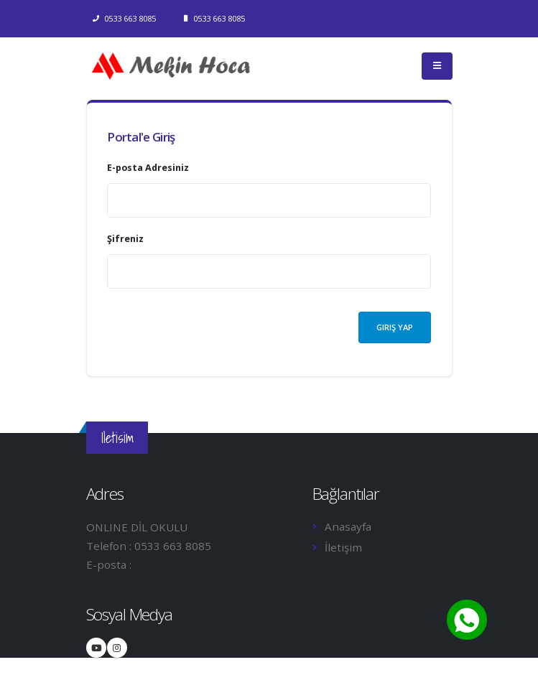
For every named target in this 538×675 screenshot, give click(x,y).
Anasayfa (348, 526)
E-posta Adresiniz (148, 168)
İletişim (343, 547)
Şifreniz (125, 239)
